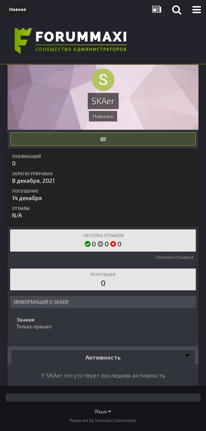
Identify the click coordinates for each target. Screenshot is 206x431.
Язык (103, 411)
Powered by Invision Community (103, 420)
